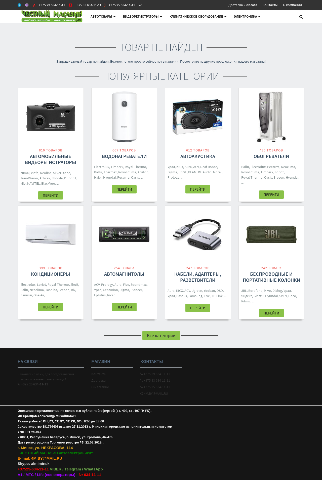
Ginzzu (259, 296)
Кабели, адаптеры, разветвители (197, 277)
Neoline (46, 173)
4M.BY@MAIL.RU (154, 393)
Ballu (98, 172)
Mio (23, 183)
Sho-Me (57, 178)
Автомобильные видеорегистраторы (50, 159)
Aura (188, 167)
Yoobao (209, 290)
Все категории (161, 335)
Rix (73, 290)
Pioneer (136, 290)
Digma (172, 172)
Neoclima (288, 167)
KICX (179, 167)
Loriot (279, 172)
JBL (244, 290)
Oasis (135, 177)
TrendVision (29, 178)
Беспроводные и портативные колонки (271, 277)
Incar (110, 295)
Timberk (117, 167)
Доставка (98, 380)
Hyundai (109, 177)
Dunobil (70, 178)
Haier (98, 177)
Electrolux (101, 167)
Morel (217, 172)
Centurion (110, 290)
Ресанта (123, 177)
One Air (38, 295)
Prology (173, 177)
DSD (220, 290)
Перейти (50, 195)
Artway (44, 178)
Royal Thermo (135, 167)
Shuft (74, 284)
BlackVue (48, 183)
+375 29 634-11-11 (155, 374)
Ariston (143, 172)
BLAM (192, 172)
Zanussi (26, 295)
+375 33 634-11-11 (155, 380)
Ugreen (196, 290)
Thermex (110, 172)
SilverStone (61, 173)
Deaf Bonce (208, 167)
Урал (171, 167)
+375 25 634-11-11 (155, 387)
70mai (24, 173)
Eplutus (100, 295)
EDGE (183, 172)
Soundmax (139, 284)
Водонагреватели (124, 156)
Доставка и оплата (242, 5)
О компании (292, 5)
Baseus (181, 296)
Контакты (270, 5)
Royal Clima (127, 172)
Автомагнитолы (124, 274)
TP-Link (217, 296)
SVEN (283, 296)
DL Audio (205, 172)
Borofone (255, 290)
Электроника (247, 16)
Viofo (34, 173)
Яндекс (246, 296)
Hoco (292, 296)
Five (126, 284)
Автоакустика (197, 156)
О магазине (100, 387)
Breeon (278, 177)
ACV (196, 167)
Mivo (267, 290)
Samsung (195, 296)
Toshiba (51, 290)
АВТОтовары (103, 16)
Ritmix (246, 301)
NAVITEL (33, 183)
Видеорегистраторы (142, 16)
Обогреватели (271, 156)
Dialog (277, 290)
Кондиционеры (50, 274)
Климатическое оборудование (198, 16)
